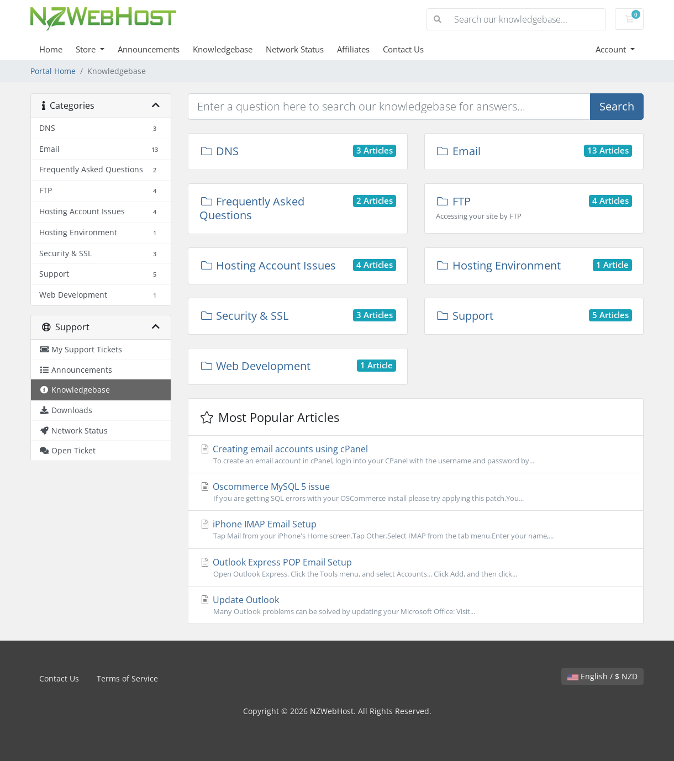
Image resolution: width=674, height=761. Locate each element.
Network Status (295, 49)
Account (612, 49)
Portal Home (53, 71)
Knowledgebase (222, 49)
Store (87, 49)
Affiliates (353, 49)
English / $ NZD (602, 676)
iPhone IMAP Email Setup (415, 529)
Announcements (149, 49)
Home (50, 49)
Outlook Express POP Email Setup (415, 567)
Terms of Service (127, 678)
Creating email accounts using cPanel (415, 454)
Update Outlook (415, 605)
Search (616, 106)
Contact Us (403, 49)
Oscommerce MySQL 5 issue (415, 492)
